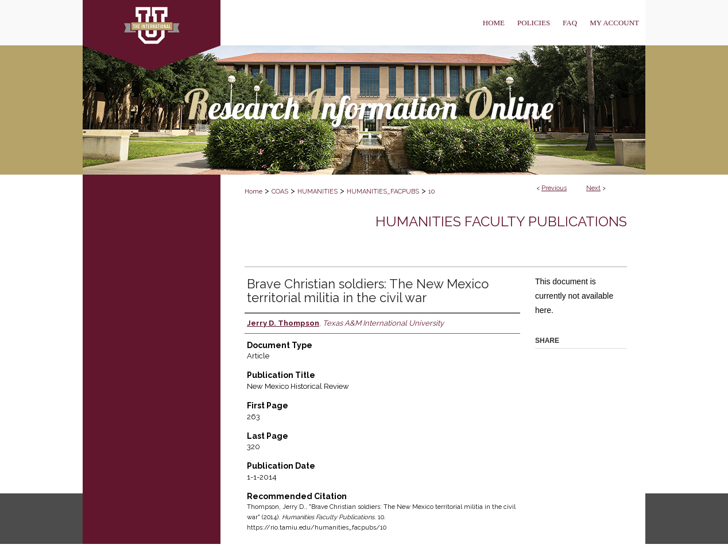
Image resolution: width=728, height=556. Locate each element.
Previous (554, 188)
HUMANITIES (317, 191)
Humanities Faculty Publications (501, 221)
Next (593, 188)
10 (431, 191)
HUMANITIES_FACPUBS (383, 191)
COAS (280, 191)
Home (253, 191)
